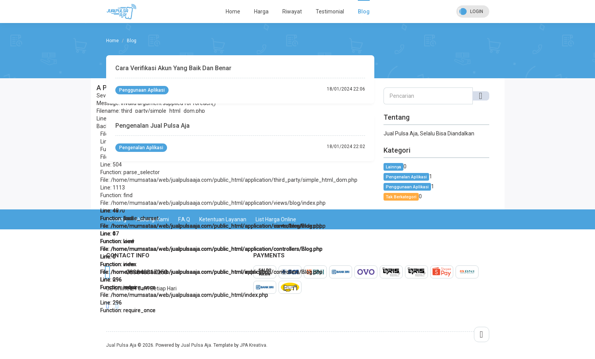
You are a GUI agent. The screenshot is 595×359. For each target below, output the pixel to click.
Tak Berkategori (401, 196)
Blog (364, 11)
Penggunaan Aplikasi (142, 90)
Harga (261, 11)
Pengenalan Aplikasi (141, 147)
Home (233, 11)
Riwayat (292, 11)
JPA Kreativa (253, 345)
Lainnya (393, 167)
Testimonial (330, 11)
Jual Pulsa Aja (121, 345)
